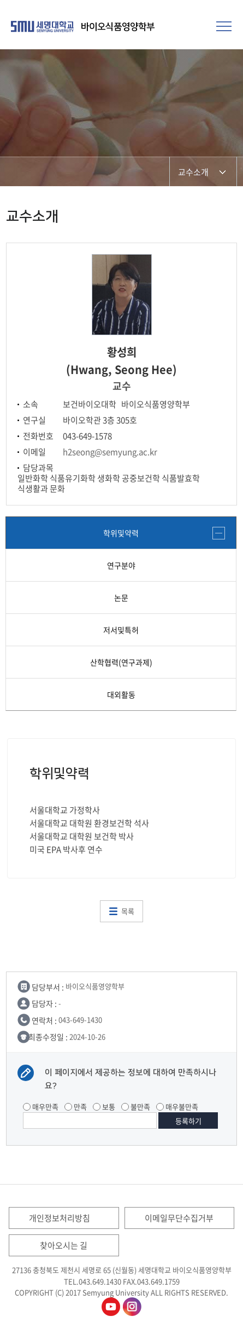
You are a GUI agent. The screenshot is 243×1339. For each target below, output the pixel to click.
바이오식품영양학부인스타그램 (132, 1306)
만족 (75, 1106)
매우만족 (40, 1106)
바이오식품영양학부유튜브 (111, 1306)
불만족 (135, 1106)
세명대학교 (43, 26)
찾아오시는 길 (63, 1245)
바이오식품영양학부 (118, 27)
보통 (104, 1106)
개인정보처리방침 (59, 1218)
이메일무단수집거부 (179, 1218)
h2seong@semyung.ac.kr (110, 452)
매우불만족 (177, 1106)
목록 (127, 911)
